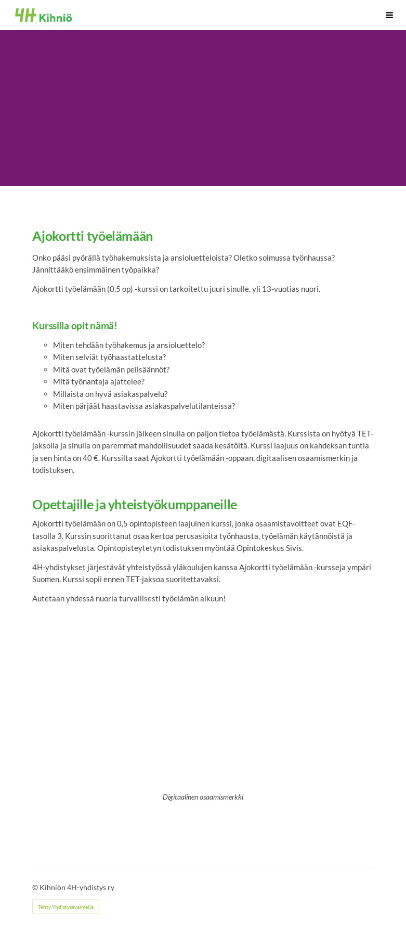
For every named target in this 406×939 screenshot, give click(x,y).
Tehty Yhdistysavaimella (66, 907)
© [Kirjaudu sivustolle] (36, 887)
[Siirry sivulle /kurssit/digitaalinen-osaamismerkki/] (203, 708)
